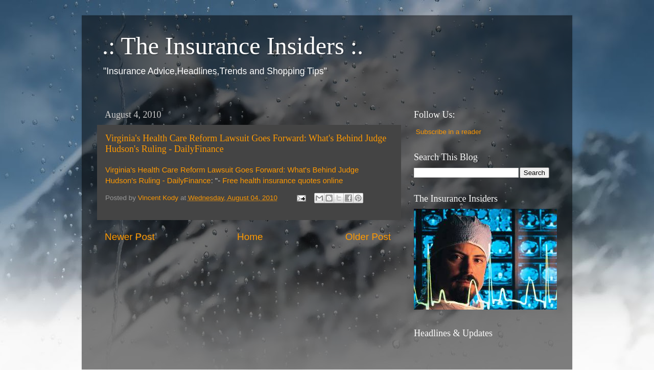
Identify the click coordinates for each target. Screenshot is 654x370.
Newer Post (130, 236)
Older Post (368, 236)
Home (250, 236)
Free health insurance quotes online (282, 181)
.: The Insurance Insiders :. (232, 45)
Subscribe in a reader (448, 132)
